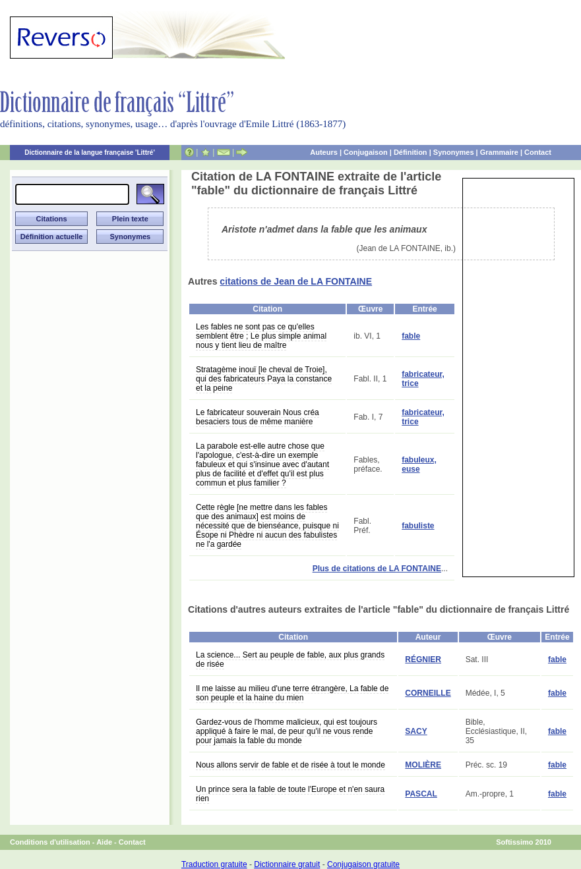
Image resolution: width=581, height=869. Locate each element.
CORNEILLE (427, 693)
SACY (416, 731)
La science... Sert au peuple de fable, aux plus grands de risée (290, 659)
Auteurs (324, 152)
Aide (104, 842)
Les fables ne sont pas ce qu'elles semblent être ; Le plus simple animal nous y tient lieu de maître (261, 336)
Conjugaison (366, 152)
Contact (537, 152)
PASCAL (421, 794)
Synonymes (453, 152)
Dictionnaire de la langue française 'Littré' (89, 152)
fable (411, 336)
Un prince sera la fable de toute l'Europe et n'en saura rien (290, 794)
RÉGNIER (423, 659)
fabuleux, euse (419, 464)
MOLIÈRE (423, 765)
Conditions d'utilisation (50, 842)
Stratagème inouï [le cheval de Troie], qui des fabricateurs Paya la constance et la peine (264, 379)
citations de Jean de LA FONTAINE (296, 281)
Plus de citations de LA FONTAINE (377, 568)
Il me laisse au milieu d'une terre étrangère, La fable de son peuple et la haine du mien (292, 693)
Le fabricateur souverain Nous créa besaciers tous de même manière (257, 417)
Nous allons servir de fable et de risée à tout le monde (290, 765)
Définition (410, 152)
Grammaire (499, 152)
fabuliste (418, 525)
